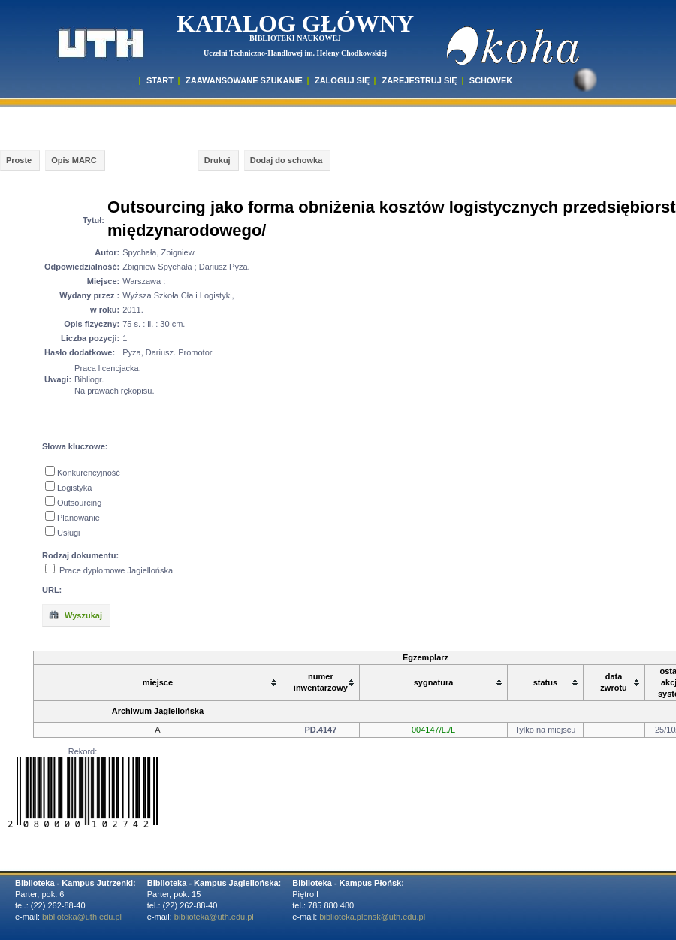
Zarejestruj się (419, 80)
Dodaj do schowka (286, 160)
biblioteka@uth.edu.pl (82, 916)
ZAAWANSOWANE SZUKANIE (244, 80)
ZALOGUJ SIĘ (342, 80)
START (160, 80)
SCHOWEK (490, 80)
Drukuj (217, 160)
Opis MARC (74, 160)
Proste (19, 160)
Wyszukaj (75, 615)
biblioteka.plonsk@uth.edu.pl (372, 916)
